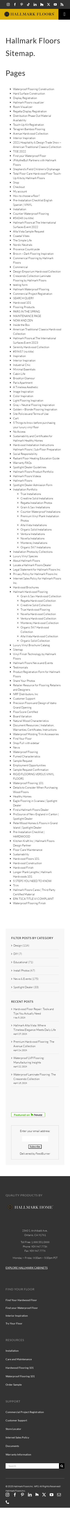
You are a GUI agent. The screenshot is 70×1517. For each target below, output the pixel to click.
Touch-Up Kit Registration (28, 124)
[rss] (61, 4)
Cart (15, 418)
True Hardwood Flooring (35, 609)
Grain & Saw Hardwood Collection (41, 596)
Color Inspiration (23, 396)
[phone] (7, 1502)
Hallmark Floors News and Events (33, 663)
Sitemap (18, 649)
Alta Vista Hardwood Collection (39, 636)
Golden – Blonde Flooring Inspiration (35, 409)
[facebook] (14, 4)
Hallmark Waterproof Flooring (31, 289)
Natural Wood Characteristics (31, 721)
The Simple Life (22, 240)
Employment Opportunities (29, 765)
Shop (16, 182)
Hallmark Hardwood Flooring (30, 592)
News (16, 747)
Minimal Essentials (24, 369)
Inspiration (19, 356)
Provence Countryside (26, 249)
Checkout (19, 187)
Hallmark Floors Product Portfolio (33, 471)
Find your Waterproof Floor (29, 156)
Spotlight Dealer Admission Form (32, 485)
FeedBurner (43, 1153)
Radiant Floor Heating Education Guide (36, 458)
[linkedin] (35, 4)
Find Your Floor (22, 738)
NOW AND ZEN (23, 320)
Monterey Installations (34, 543)
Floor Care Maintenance (27, 850)
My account (20, 191)
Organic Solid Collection (35, 640)
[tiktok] (28, 4)
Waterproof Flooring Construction (33, 89)
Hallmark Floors (22, 480)
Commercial (20, 267)
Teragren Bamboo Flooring (29, 129)
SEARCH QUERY (23, 298)
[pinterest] (21, 4)
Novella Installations (32, 538)
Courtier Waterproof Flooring (31, 213)
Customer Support (24, 698)
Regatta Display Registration (30, 111)
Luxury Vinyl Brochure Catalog (31, 645)
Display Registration (25, 98)
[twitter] (48, 4)
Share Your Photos (24, 681)
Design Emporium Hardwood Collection (37, 271)
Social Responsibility (25, 454)
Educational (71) (23, 962)
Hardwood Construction (27, 863)
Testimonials (20, 667)
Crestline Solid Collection (36, 605)
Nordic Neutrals (22, 245)
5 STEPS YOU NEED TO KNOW (32, 881)
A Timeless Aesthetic (25, 387)
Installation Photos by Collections (32, 551)
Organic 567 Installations (36, 547)
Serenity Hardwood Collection (31, 347)
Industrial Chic (21, 365)
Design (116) (21, 945)
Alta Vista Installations (34, 525)
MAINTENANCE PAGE (27, 316)
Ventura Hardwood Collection (38, 618)
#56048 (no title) (23, 218)
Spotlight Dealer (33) (26, 987)
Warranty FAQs (22, 463)
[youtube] (55, 4)
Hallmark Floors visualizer (28, 102)
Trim (16, 885)
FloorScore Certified (25, 712)
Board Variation (22, 716)
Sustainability (21, 854)
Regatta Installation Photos (36, 503)
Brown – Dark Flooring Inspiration (33, 253)
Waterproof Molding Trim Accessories (36, 734)
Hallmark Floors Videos (27, 476)
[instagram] (8, 4)
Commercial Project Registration (32, 293)
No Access (19, 431)
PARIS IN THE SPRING (26, 311)
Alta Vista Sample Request (28, 231)
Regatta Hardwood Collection (38, 600)
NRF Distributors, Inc (25, 694)
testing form (20, 285)
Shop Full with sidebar (26, 743)
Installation (19, 209)
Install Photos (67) (24, 970)
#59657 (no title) (23, 351)
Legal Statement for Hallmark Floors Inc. (37, 569)
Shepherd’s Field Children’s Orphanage (36, 169)
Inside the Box (21, 325)
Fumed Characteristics (26, 756)
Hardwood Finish (23, 867)
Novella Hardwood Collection (38, 614)
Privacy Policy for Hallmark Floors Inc (35, 574)
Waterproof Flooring (25, 752)
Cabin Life (19, 374)
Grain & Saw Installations (35, 507)
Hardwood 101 (22, 302)
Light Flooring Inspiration (28, 400)
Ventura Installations (33, 534)
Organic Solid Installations (36, 529)
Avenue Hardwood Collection (30, 133)
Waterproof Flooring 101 (28, 783)
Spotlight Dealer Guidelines (29, 467)
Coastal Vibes (21, 236)
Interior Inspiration (24, 138)
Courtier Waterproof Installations (40, 511)
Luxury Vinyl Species (25, 556)
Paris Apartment (22, 382)
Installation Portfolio (25, 489)
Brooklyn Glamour (24, 378)
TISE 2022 (19, 151)
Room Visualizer (22, 107)
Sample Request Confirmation (31, 769)
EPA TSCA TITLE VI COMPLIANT (33, 898)
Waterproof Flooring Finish (29, 903)
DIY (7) (17, 954)
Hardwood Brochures (26, 587)
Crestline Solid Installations (37, 498)
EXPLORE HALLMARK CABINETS (27, 1267)
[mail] (59, 1495)
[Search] (32, 1466)
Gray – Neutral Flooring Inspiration (34, 405)
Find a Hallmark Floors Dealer (31, 810)
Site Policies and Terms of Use (31, 414)
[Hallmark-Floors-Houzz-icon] (41, 4)
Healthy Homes (22, 796)
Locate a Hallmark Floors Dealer (32, 565)
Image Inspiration (23, 391)
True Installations (31, 494)
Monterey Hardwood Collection (40, 623)
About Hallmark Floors (26, 560)
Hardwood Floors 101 (26, 858)
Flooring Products (24, 307)
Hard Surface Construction (29, 93)
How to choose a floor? (26, 196)
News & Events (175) (26, 979)
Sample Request (22, 761)
